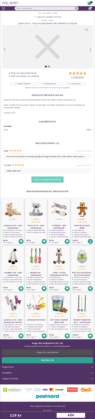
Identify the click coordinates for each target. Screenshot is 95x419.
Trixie (55, 13)
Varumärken (47, 13)
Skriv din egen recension (47, 180)
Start (39, 13)
